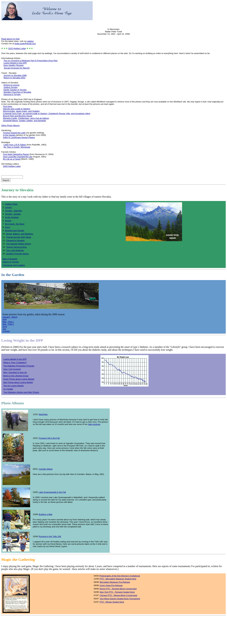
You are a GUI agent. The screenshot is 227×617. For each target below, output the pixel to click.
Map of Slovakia (10, 259)
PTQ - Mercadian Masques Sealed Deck (118, 579)
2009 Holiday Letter (12, 166)
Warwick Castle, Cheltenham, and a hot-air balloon (26, 118)
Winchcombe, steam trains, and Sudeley (21, 111)
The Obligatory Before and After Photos (21, 392)
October (6, 331)
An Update (8, 389)
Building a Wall (45, 514)
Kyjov (7, 227)
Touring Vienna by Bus (16, 247)
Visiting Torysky (10, 87)
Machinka (43, 414)
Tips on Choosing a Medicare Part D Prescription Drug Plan (30, 60)
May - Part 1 (8, 322)
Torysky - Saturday (13, 210)
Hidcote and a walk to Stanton (16, 109)
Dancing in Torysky (12, 94)
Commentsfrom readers (14, 265)
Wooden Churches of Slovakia (17, 92)
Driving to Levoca (11, 85)
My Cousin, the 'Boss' (15, 224)
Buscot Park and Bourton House (17, 116)
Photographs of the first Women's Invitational (119, 576)
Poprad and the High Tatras (18, 237)
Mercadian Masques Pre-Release (115, 582)
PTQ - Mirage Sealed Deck (112, 602)
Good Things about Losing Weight (18, 379)
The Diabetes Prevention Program (18, 366)
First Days (7, 106)
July (4, 329)
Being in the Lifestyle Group (16, 376)
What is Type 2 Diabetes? (15, 362)
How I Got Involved (12, 369)
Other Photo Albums (10, 125)
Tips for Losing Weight (13, 386)
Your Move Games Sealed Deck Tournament (120, 598)
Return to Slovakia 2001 (14, 78)
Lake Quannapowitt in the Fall (52, 492)
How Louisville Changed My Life (17, 156)
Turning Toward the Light (14, 133)
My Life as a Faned (11, 159)
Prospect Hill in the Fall (49, 438)
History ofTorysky (11, 262)
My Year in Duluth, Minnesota (16, 147)
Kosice (8, 220)
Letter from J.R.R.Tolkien (14, 144)
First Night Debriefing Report (16, 154)
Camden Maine (46, 469)
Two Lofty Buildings (15, 250)
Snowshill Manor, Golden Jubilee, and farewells (24, 120)
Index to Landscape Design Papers (19, 137)
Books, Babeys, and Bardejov (19, 234)
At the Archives (12, 217)
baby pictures (94, 424)
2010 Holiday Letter (17, 48)
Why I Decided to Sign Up (15, 372)
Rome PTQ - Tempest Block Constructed (118, 589)
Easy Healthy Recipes (13, 65)
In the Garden (9, 135)
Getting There (11, 204)
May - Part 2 (8, 324)
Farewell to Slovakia (15, 240)
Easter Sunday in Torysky (14, 90)
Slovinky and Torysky (14, 230)
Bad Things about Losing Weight (18, 382)
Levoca (8, 207)
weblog (30, 41)
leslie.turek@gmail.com (25, 43)
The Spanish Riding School (18, 244)
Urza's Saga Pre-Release (111, 585)
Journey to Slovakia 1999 (14, 75)
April (5, 319)
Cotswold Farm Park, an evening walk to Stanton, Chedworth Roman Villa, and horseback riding (46, 113)
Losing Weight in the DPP (15, 63)
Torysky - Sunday (13, 214)
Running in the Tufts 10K (50, 536)
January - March (10, 317)
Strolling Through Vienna (17, 254)
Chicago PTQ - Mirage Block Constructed (118, 595)
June (5, 326)
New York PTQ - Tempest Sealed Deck (117, 592)
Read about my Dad (10, 39)
